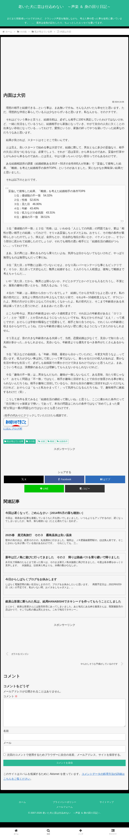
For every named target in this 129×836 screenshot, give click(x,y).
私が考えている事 (13, 441)
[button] (85, 488)
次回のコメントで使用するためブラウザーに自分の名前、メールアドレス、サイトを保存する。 (65, 760)
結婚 (41, 441)
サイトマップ (107, 807)
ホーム (22, 807)
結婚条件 (62, 441)
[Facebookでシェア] (64, 479)
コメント (10, 696)
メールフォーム (64, 812)
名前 (6, 736)
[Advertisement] (64, 65)
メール (7, 748)
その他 (30, 441)
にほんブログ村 (12, 428)
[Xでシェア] (24, 479)
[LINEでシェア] (44, 488)
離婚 (51, 441)
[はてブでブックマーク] (105, 479)
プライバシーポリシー (64, 807)
